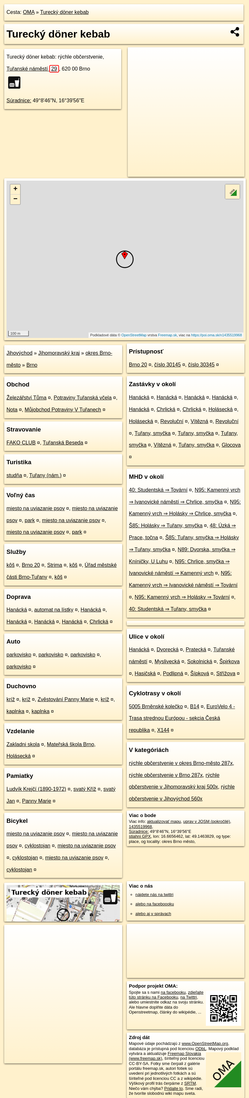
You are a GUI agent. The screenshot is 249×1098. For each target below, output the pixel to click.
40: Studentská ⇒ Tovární (158, 490)
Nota (12, 409)
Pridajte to (173, 1088)
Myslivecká (167, 661)
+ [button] (15, 189)
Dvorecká (168, 649)
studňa (14, 475)
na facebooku (173, 992)
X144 (163, 730)
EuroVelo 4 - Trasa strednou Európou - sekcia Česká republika (182, 718)
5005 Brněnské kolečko (156, 706)
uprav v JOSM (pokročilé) (206, 821)
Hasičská (145, 673)
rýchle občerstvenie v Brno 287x (166, 775)
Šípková (199, 673)
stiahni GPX (140, 836)
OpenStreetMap (134, 335)
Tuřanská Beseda (63, 442)
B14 (194, 706)
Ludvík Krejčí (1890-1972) (36, 789)
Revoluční (172, 421)
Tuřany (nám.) (45, 475)
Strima (54, 565)
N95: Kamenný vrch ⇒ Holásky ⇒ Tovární (182, 597)
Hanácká (16, 609)
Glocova (231, 445)
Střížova (225, 673)
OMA (29, 12)
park (30, 520)
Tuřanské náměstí (32, 69)
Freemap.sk (167, 335)
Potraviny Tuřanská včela (83, 397)
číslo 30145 (167, 364)
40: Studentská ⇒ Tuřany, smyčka (168, 609)
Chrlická (98, 621)
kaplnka (15, 711)
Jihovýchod (19, 353)
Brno (31, 365)
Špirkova (229, 661)
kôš (10, 565)
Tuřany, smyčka (153, 433)
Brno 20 (31, 565)
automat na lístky (53, 609)
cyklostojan (37, 845)
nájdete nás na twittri (154, 894)
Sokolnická (199, 661)
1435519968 (140, 826)
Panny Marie (36, 801)
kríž (10, 699)
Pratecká (196, 649)
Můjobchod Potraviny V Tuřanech (63, 409)
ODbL (200, 1048)
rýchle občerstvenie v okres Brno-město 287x (181, 763)
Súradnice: (18, 100)
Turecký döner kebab (64, 12)
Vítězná (199, 421)
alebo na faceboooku (155, 904)
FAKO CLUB (21, 442)
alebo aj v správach (153, 913)
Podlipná (173, 673)
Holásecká (220, 409)
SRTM (190, 1083)
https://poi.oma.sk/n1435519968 (216, 335)
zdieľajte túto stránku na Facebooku (166, 995)
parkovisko (18, 654)
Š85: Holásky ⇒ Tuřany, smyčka (166, 525)
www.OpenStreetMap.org (205, 1043)
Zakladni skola (23, 744)
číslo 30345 (201, 364)
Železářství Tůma (26, 397)
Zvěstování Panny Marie (66, 699)
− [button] (15, 199)
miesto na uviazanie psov (35, 508)
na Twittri (188, 997)
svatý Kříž (84, 789)
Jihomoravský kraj (59, 353)
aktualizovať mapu (164, 821)
